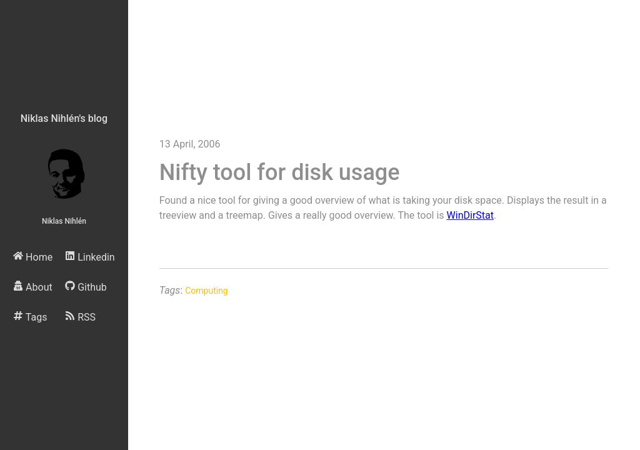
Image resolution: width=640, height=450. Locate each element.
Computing (206, 291)
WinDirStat (470, 215)
